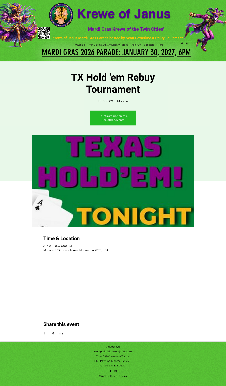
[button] (191, 28)
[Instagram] (115, 371)
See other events (113, 119)
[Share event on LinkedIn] (61, 333)
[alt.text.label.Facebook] (110, 371)
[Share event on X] (53, 333)
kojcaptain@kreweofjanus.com (113, 351)
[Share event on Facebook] (44, 333)
